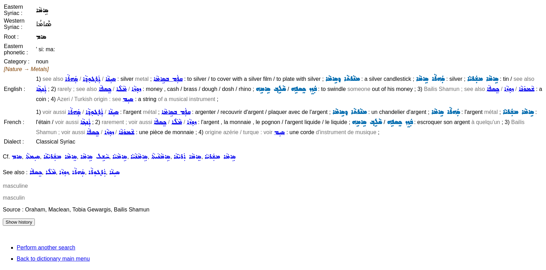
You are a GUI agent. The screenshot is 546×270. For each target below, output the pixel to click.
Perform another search (46, 247)
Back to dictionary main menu (53, 259)
